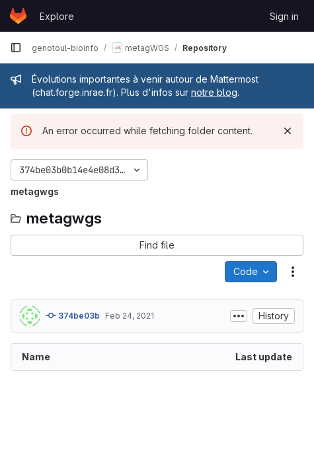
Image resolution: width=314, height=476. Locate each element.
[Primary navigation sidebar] (15, 47)
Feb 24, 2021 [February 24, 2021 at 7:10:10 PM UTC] (129, 316)
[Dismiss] (287, 131)
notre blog (214, 92)
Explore (57, 16)
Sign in (284, 16)
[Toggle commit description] (238, 316)
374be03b (73, 315)
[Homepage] (18, 15)
